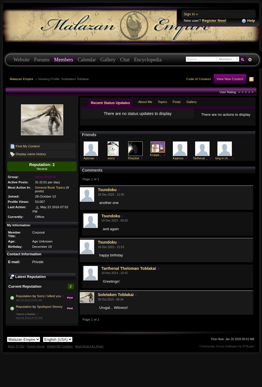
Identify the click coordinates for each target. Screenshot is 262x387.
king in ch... (222, 158)
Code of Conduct (198, 79)
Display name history (28, 154)
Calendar (86, 60)
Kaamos (178, 158)
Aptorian (89, 158)
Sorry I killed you (49, 296)
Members (63, 60)
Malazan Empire (21, 79)
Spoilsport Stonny (49, 306)
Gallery (108, 60)
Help (248, 20)
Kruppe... (156, 155)
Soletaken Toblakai (116, 294)
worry (111, 158)
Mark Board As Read (89, 346)
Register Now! (214, 20)
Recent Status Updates (110, 103)
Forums (42, 60)
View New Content (230, 79)
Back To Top (16, 346)
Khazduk (133, 158)
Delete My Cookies (60, 346)
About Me (145, 102)
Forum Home (36, 346)
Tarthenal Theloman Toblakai (128, 268)
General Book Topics (50, 187)
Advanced (249, 60)
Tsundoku (107, 190)
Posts (177, 102)
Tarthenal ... (200, 158)
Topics (162, 102)
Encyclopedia (148, 60)
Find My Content (25, 146)
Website (21, 60)
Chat (125, 60)
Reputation (24, 296)
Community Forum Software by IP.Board (226, 346)
